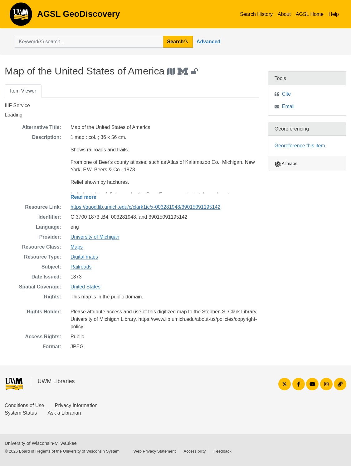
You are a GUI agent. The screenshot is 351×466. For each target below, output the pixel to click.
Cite (286, 94)
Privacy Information (76, 405)
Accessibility (194, 451)
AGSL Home (310, 14)
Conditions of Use (24, 405)
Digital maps (84, 256)
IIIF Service (17, 105)
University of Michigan (95, 237)
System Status (21, 413)
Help (334, 14)
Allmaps (286, 163)
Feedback (223, 451)
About (284, 14)
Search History (256, 14)
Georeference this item (300, 145)
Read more (83, 197)
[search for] (89, 42)
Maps (77, 247)
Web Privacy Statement (154, 451)
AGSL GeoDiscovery (20, 16)
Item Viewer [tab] (23, 90)
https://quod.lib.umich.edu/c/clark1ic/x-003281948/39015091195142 (145, 207)
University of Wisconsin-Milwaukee (41, 443)
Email (288, 106)
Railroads (81, 266)
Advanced (208, 41)
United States (85, 286)
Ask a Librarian (64, 413)
